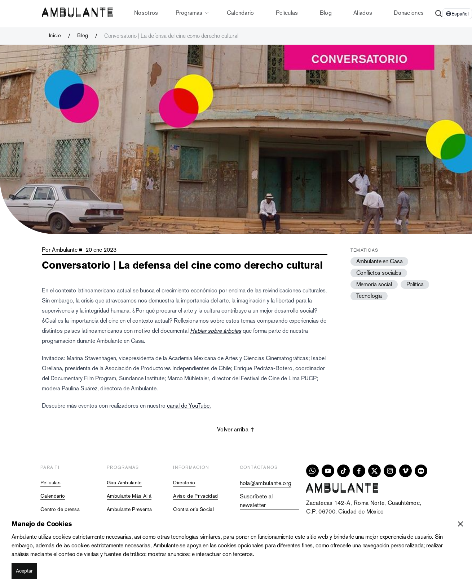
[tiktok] (343, 471)
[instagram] (390, 471)
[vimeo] (405, 471)
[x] (374, 471)
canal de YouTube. (189, 405)
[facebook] (359, 471)
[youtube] (328, 471)
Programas (192, 12)
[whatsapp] (312, 471)
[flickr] (421, 471)
